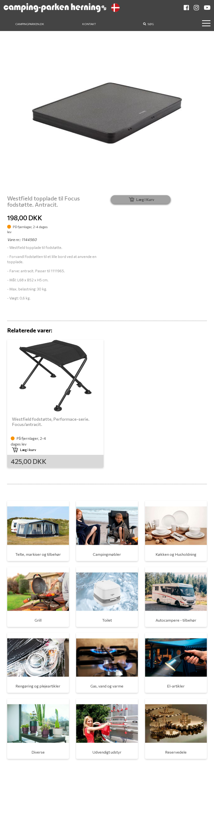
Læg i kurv (24, 449)
